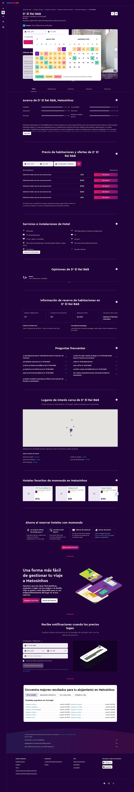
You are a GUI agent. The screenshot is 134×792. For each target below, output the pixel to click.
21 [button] (55, 62)
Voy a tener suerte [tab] (65, 695)
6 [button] (50, 53)
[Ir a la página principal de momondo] (13, 3)
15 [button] (59, 58)
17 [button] (37, 62)
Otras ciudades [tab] (31, 695)
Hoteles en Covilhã (76, 707)
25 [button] (41, 67)
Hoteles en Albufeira (31, 707)
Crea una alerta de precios (103, 535)
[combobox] (47, 645)
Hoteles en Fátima (30, 712)
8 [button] (59, 53)
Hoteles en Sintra (76, 715)
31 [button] (37, 71)
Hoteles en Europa (38, 9)
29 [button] (59, 67)
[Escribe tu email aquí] (47, 656)
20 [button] (50, 62)
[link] (70, 547)
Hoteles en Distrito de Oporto (65, 9)
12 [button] (46, 58)
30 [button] (64, 67)
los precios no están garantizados (67, 734)
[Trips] (3, 22)
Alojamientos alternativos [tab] (48, 695)
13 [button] (50, 58)
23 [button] (64, 62)
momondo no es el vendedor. (71, 740)
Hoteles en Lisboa (30, 704)
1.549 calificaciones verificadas (41, 25)
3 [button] (37, 53)
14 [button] (55, 58)
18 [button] (41, 62)
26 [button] (46, 67)
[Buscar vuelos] (3, 8)
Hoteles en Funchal (76, 709)
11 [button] (41, 58)
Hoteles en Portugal (50, 9)
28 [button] (55, 67)
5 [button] (46, 53)
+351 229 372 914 (28, 23)
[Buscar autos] (3, 16)
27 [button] (50, 67)
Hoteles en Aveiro (76, 712)
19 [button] (46, 62)
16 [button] (64, 58)
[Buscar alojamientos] (3, 12)
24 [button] (37, 67)
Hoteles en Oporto (76, 704)
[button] (3, 3)
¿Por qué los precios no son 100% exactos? (71, 747)
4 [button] (41, 53)
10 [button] (37, 58)
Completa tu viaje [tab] (80, 695)
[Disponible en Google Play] (107, 762)
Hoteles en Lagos (76, 717)
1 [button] (59, 49)
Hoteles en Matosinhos (81, 9)
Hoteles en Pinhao (30, 715)
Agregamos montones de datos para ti (71, 743)
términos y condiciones (53, 669)
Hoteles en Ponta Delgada (33, 709)
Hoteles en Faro (30, 717)
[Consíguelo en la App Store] (107, 767)
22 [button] (59, 62)
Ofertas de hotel (27, 9)
